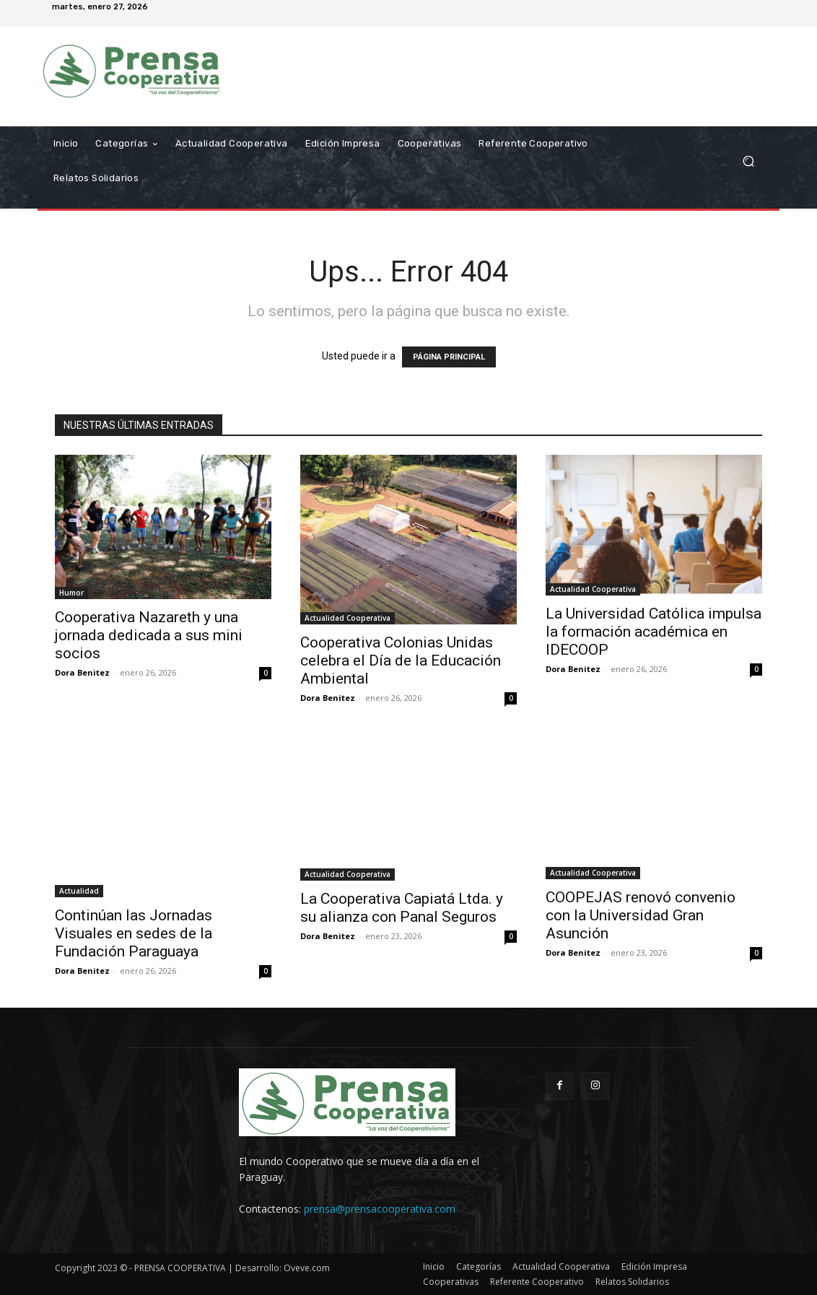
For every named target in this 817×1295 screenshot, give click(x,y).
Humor (71, 593)
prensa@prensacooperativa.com (379, 1209)
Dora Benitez (82, 672)
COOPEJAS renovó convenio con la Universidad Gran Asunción (640, 915)
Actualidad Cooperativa (347, 618)
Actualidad (79, 891)
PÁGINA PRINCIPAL (449, 357)
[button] (748, 161)
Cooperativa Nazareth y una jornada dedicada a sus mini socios (149, 635)
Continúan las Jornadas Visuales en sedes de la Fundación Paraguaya (133, 933)
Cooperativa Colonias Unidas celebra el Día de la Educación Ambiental (400, 660)
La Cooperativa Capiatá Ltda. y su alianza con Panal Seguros (401, 907)
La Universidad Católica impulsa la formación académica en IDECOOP (653, 631)
